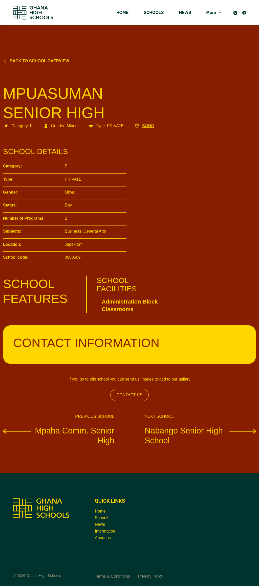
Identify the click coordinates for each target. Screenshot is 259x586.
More (214, 13)
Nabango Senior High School (200, 435)
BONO (144, 126)
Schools (102, 518)
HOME (122, 12)
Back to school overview (36, 61)
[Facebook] (244, 13)
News (100, 524)
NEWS (185, 12)
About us (103, 538)
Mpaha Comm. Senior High (58, 435)
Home (100, 511)
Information (105, 531)
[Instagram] (235, 13)
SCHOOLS (154, 12)
